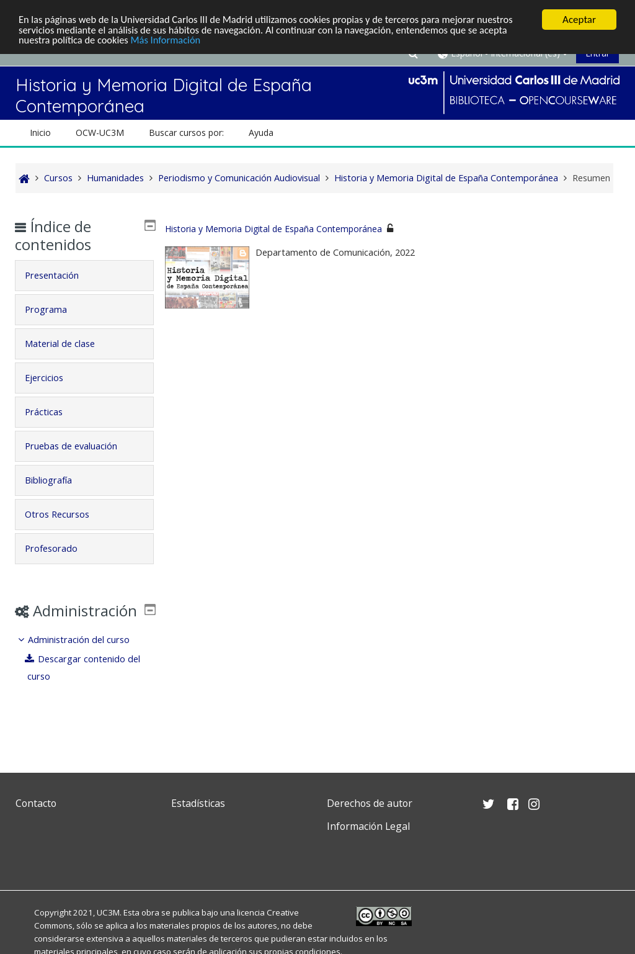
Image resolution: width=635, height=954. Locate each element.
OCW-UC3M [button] (100, 132)
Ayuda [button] (261, 132)
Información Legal (368, 826)
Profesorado (59, 548)
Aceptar (579, 19)
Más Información (171, 41)
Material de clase (68, 343)
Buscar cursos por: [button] (186, 132)
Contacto (36, 803)
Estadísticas (198, 803)
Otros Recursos (65, 514)
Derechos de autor (369, 803)
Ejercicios (52, 378)
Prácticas (52, 412)
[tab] (84, 275)
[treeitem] (84, 676)
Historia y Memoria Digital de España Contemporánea (273, 229)
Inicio (40, 132)
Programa (54, 309)
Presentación (60, 275)
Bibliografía (57, 480)
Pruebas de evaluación (79, 446)
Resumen (591, 178)
